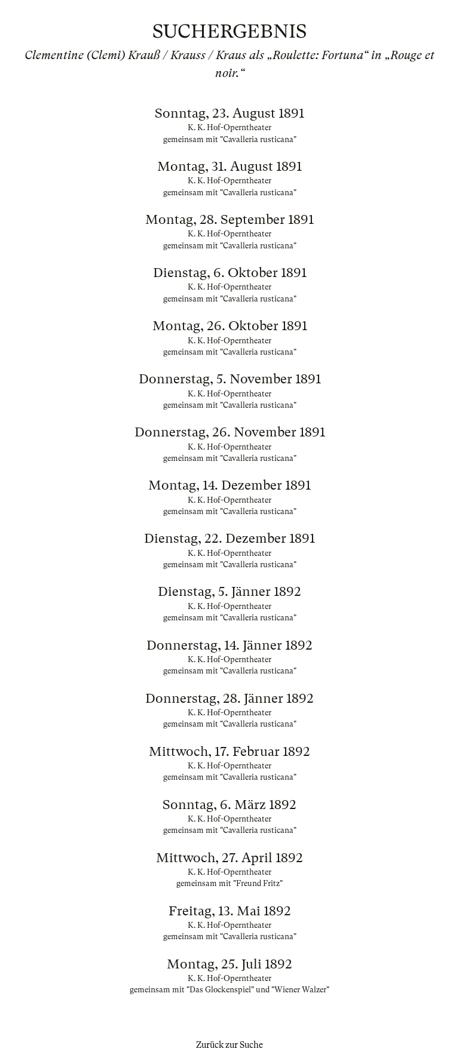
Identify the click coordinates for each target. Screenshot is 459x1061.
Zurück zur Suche (229, 1045)
